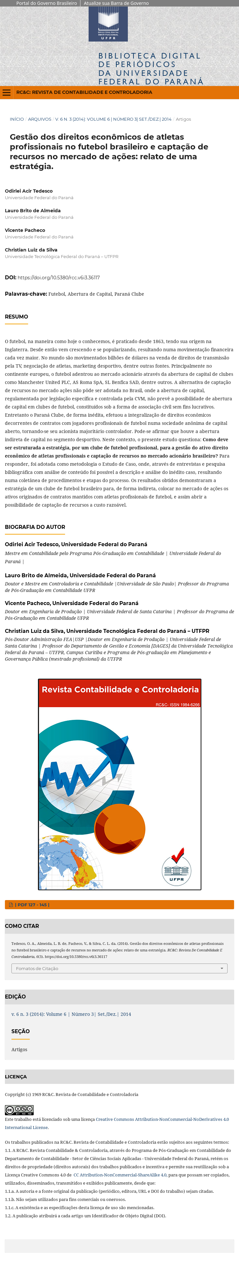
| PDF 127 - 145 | (31, 904)
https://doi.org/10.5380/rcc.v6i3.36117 (59, 278)
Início (17, 119)
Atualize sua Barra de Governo (116, 3)
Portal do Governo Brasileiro (46, 3)
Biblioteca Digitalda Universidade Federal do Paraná (151, 68)
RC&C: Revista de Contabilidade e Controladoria (84, 92)
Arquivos (39, 119)
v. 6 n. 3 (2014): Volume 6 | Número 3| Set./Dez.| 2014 (113, 119)
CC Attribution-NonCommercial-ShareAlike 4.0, (120, 1175)
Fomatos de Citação (37, 968)
